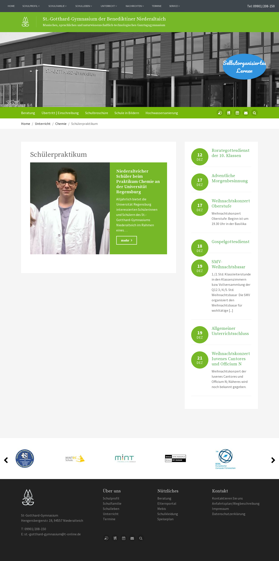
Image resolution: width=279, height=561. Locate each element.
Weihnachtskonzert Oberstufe (231, 203)
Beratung (28, 113)
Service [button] (174, 6)
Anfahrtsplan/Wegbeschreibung (236, 503)
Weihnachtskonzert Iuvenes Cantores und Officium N (231, 359)
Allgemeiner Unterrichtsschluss (230, 331)
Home (11, 6)
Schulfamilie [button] (57, 6)
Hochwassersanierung (162, 113)
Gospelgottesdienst (231, 242)
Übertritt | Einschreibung (60, 113)
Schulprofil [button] (31, 6)
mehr (126, 240)
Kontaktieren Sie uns (227, 498)
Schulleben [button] (83, 6)
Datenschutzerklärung (228, 514)
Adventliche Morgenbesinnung (230, 178)
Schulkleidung (167, 514)
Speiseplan (165, 519)
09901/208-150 (35, 529)
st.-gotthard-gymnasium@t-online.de (52, 534)
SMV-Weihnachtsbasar (228, 264)
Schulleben (111, 508)
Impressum (220, 508)
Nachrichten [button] (135, 6)
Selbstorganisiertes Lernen (244, 66)
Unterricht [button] (109, 6)
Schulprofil (111, 498)
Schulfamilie (112, 503)
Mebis (161, 508)
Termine (156, 6)
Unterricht (111, 514)
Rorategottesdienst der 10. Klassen (231, 153)
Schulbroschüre (96, 113)
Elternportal (166, 503)
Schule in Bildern (127, 113)
